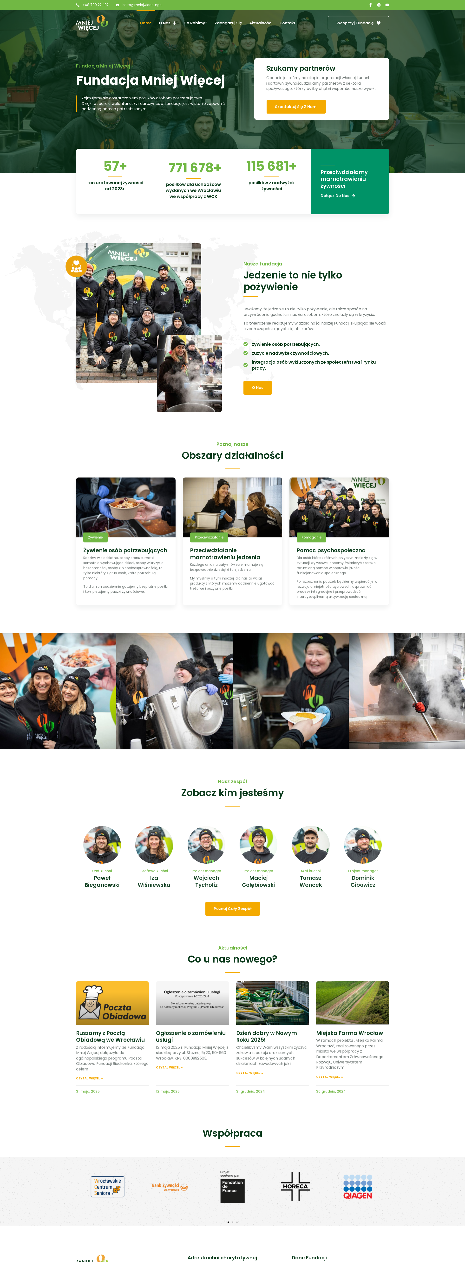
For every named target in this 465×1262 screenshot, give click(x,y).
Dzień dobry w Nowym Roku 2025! (266, 1117)
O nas (167, 23)
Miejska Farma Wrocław (349, 1113)
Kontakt (287, 23)
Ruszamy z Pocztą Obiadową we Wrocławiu (110, 1117)
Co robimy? (195, 23)
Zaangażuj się (228, 23)
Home (146, 23)
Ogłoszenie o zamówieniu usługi (191, 1117)
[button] (228, 1222)
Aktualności (260, 23)
